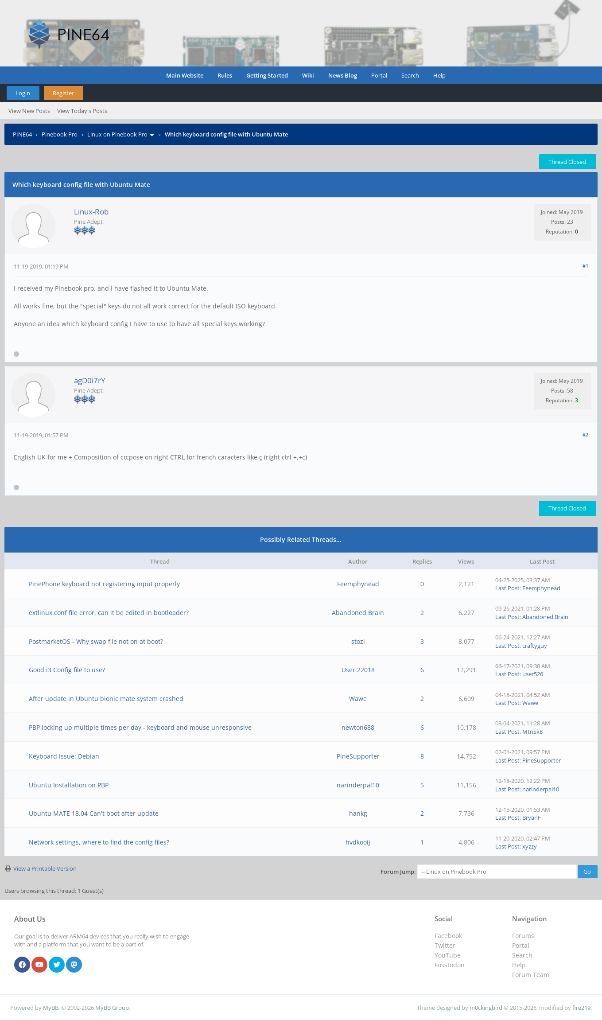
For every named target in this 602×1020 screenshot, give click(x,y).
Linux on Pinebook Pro (117, 134)
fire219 (581, 1008)
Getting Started (267, 75)
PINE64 (22, 134)
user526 (532, 674)
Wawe (358, 698)
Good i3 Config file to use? (67, 670)
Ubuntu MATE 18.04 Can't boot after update (94, 813)
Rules (224, 75)
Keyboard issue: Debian (64, 756)
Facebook (448, 935)
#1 (585, 265)
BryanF (531, 817)
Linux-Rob (91, 211)
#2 (585, 434)
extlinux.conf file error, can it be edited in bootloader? (109, 612)
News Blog (342, 75)
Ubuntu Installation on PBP (69, 785)
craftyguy (534, 646)
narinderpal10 (358, 785)
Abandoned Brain (358, 612)
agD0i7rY (89, 380)
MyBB (50, 1008)
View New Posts (29, 111)
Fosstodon (450, 965)
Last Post (507, 588)
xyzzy (529, 846)
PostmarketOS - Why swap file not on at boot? (96, 641)
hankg (358, 813)
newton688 (358, 727)
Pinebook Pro (60, 134)
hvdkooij (358, 842)
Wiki (308, 75)
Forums (523, 935)
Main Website (184, 75)
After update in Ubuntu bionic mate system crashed (106, 698)
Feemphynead (358, 584)
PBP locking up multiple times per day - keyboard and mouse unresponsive (140, 727)
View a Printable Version (45, 868)
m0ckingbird (486, 1008)
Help (439, 75)
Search (410, 75)
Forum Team (530, 974)
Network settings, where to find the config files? (99, 842)
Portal (379, 75)
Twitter (445, 945)
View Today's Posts (82, 111)
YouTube (448, 955)
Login (23, 93)
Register (63, 93)
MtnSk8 (532, 732)
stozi (358, 641)
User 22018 (358, 670)
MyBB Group (112, 1008)
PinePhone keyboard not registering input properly (104, 584)
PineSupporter (358, 756)
